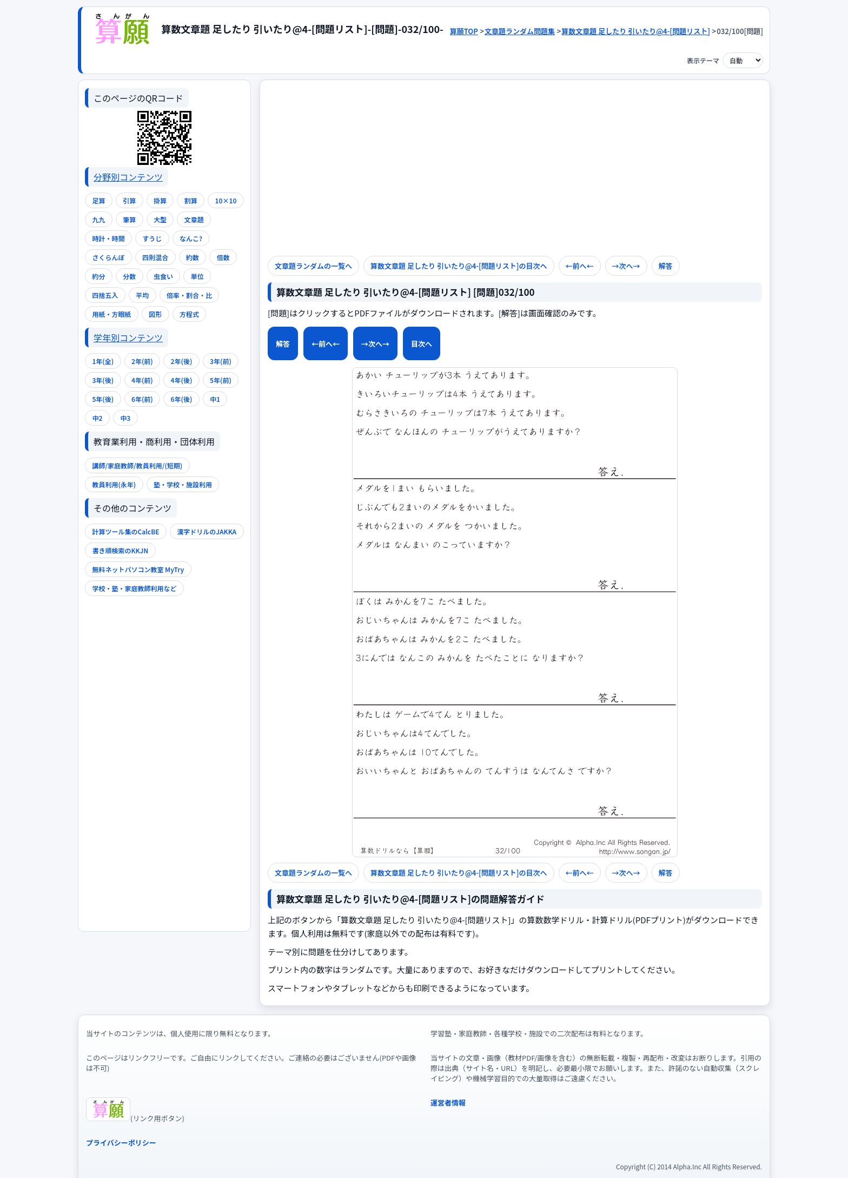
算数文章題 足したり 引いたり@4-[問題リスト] (635, 31)
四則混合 (155, 257)
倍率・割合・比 (189, 295)
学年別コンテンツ (128, 337)
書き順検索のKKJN (120, 550)
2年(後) (182, 361)
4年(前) (142, 380)
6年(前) (142, 398)
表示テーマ (703, 60)
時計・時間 (108, 238)
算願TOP (464, 31)
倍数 (223, 257)
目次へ (421, 344)
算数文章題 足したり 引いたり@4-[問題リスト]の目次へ (458, 873)
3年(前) (220, 361)
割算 (190, 200)
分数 (129, 276)
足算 (98, 200)
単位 (197, 276)
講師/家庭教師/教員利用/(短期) (137, 465)
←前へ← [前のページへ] (580, 266)
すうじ (152, 238)
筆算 (129, 219)
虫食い (163, 276)
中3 (125, 417)
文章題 (194, 219)
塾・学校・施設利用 (183, 484)
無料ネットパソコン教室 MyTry (138, 569)
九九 (98, 219)
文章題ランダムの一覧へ (313, 266)
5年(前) (220, 380)
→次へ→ (626, 266)
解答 (283, 344)
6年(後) (182, 398)
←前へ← (326, 344)
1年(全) (103, 361)
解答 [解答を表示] (666, 266)
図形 (155, 314)
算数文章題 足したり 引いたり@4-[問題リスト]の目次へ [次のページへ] (458, 266)
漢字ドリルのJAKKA (206, 531)
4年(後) (182, 380)
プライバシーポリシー (121, 1142)
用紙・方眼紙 (111, 314)
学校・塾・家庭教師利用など (134, 588)
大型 (160, 219)
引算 (129, 200)
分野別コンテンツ (128, 176)
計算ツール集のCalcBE (125, 531)
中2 (97, 417)
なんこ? (191, 238)
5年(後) (103, 398)
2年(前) (142, 361)
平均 (142, 295)
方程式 (189, 314)
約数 (192, 257)
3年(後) (103, 380)
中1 (215, 398)
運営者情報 (448, 1102)
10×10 (226, 200)
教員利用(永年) (114, 484)
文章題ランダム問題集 (520, 31)
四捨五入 (105, 295)
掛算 (160, 200)
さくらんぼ (108, 257)
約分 (98, 276)
